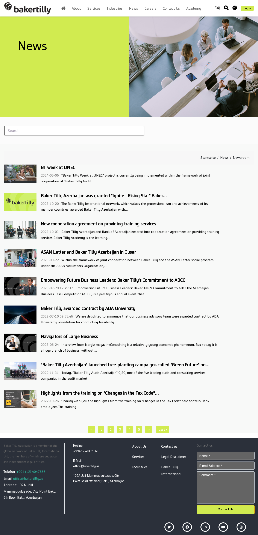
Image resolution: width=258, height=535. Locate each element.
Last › (162, 429)
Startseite (208, 157)
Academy (193, 8)
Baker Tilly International (171, 470)
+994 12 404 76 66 (86, 451)
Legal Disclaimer (173, 456)
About (76, 8)
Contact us (171, 8)
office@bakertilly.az (28, 478)
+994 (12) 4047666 (31, 471)
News (133, 8)
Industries (115, 8)
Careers (150, 8)
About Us (139, 446)
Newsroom (241, 157)
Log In (247, 8)
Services (93, 8)
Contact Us (225, 509)
